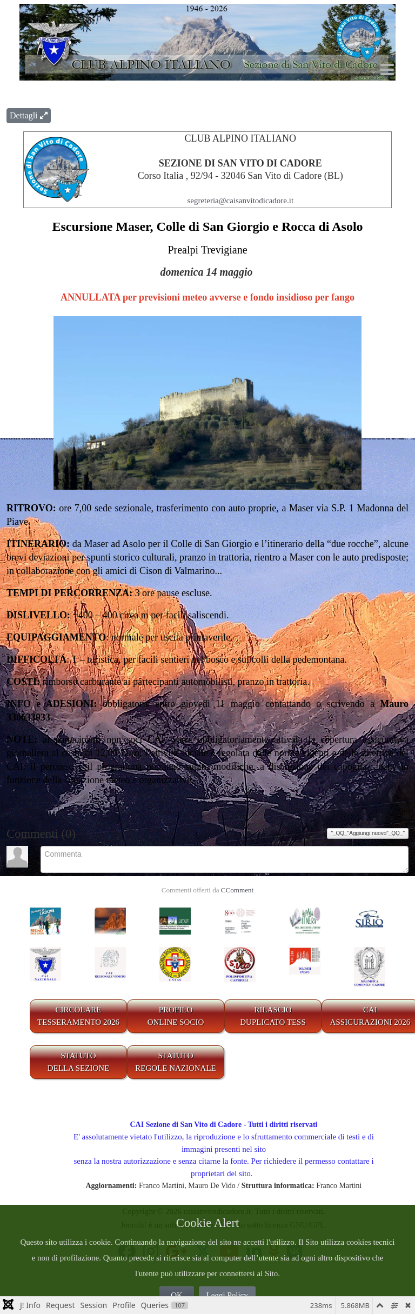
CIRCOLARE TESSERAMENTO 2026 (78, 1015)
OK (177, 1295)
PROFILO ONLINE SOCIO (176, 1015)
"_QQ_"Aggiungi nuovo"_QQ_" (368, 833)
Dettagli (29, 115)
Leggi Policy (227, 1295)
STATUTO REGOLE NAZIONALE (175, 1061)
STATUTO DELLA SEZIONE (79, 1061)
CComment (237, 890)
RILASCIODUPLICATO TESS (273, 1015)
